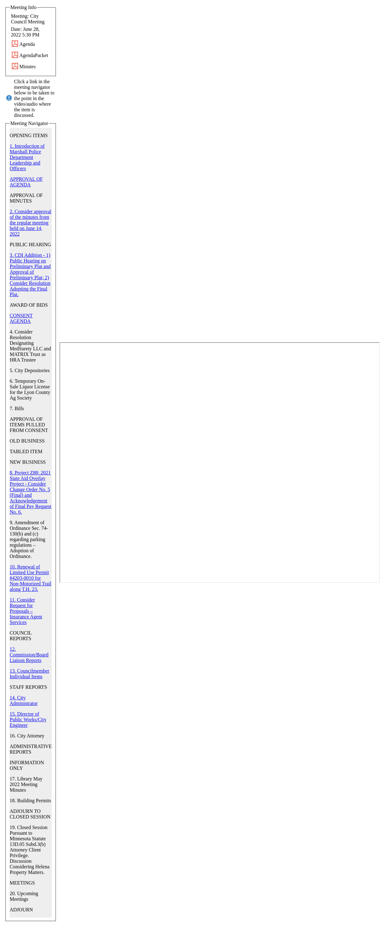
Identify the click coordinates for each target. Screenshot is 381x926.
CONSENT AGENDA (21, 318)
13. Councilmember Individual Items (29, 673)
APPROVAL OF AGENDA (26, 181)
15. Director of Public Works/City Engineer (28, 719)
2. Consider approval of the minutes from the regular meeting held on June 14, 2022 (30, 223)
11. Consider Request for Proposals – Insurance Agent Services (26, 611)
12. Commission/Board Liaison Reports (29, 654)
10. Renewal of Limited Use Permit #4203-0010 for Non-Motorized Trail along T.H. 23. (30, 578)
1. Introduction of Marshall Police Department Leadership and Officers (27, 157)
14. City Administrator (24, 700)
